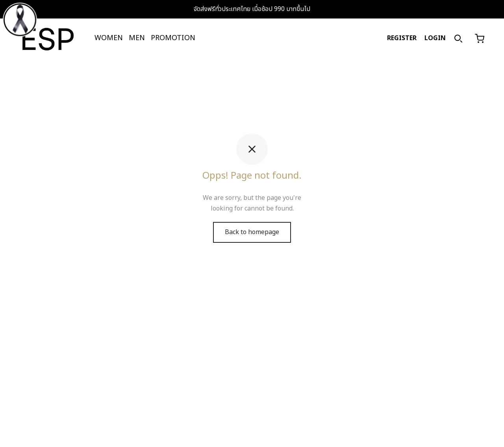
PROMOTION (173, 38)
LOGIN (435, 38)
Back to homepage (252, 238)
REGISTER (402, 38)
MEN (137, 38)
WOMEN (108, 38)
